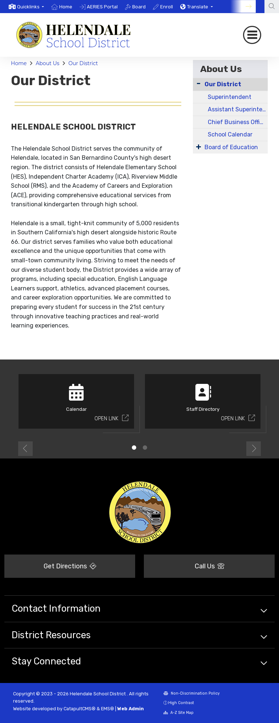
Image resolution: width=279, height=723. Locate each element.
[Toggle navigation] (252, 35)
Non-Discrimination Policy (191, 693)
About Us (47, 63)
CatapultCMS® (80, 708)
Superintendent (229, 97)
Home (65, 6)
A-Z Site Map (178, 712)
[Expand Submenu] (198, 146)
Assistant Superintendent (238, 109)
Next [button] (253, 448)
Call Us (209, 566)
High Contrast (181, 702)
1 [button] (134, 447)
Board (139, 6)
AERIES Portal (102, 6)
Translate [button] (198, 6)
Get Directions (70, 566)
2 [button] (145, 447)
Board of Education (231, 147)
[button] (30, 6)
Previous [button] (25, 448)
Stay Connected (46, 661)
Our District (83, 63)
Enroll (166, 6)
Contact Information (56, 608)
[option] (26, 6)
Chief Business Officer (238, 122)
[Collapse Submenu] (198, 83)
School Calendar (230, 134)
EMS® (107, 708)
